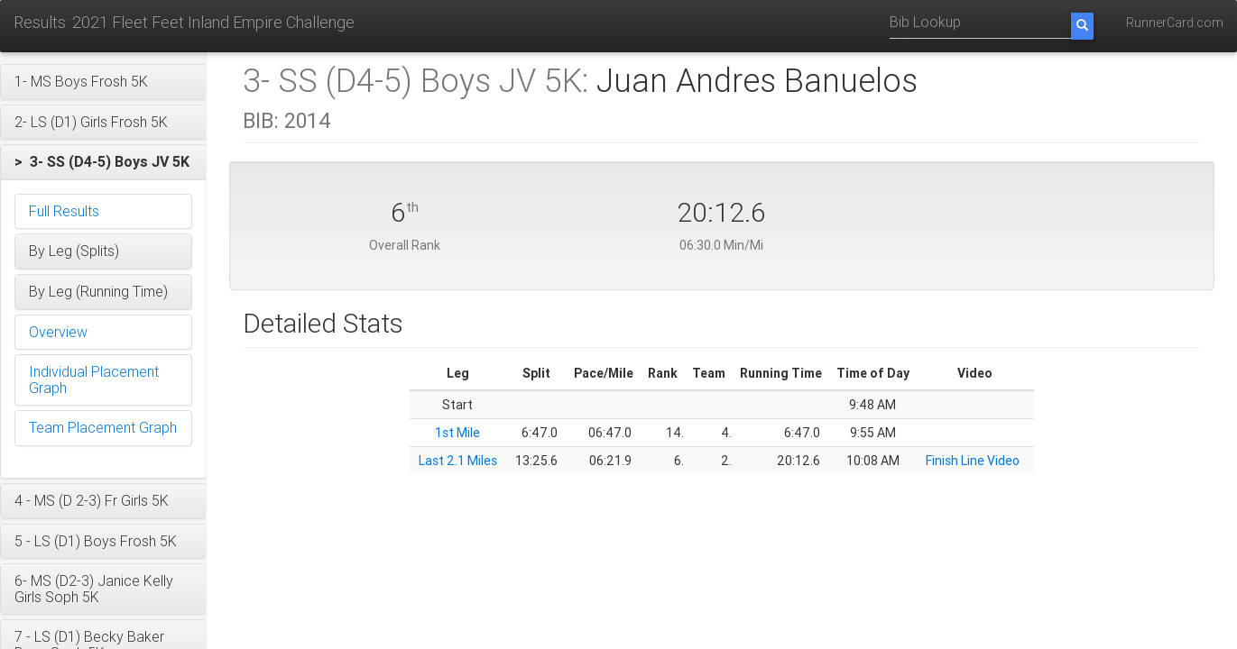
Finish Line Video (973, 460)
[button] (103, 82)
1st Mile (457, 433)
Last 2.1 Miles (458, 460)
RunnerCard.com (1174, 22)
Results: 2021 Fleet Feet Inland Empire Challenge (184, 22)
